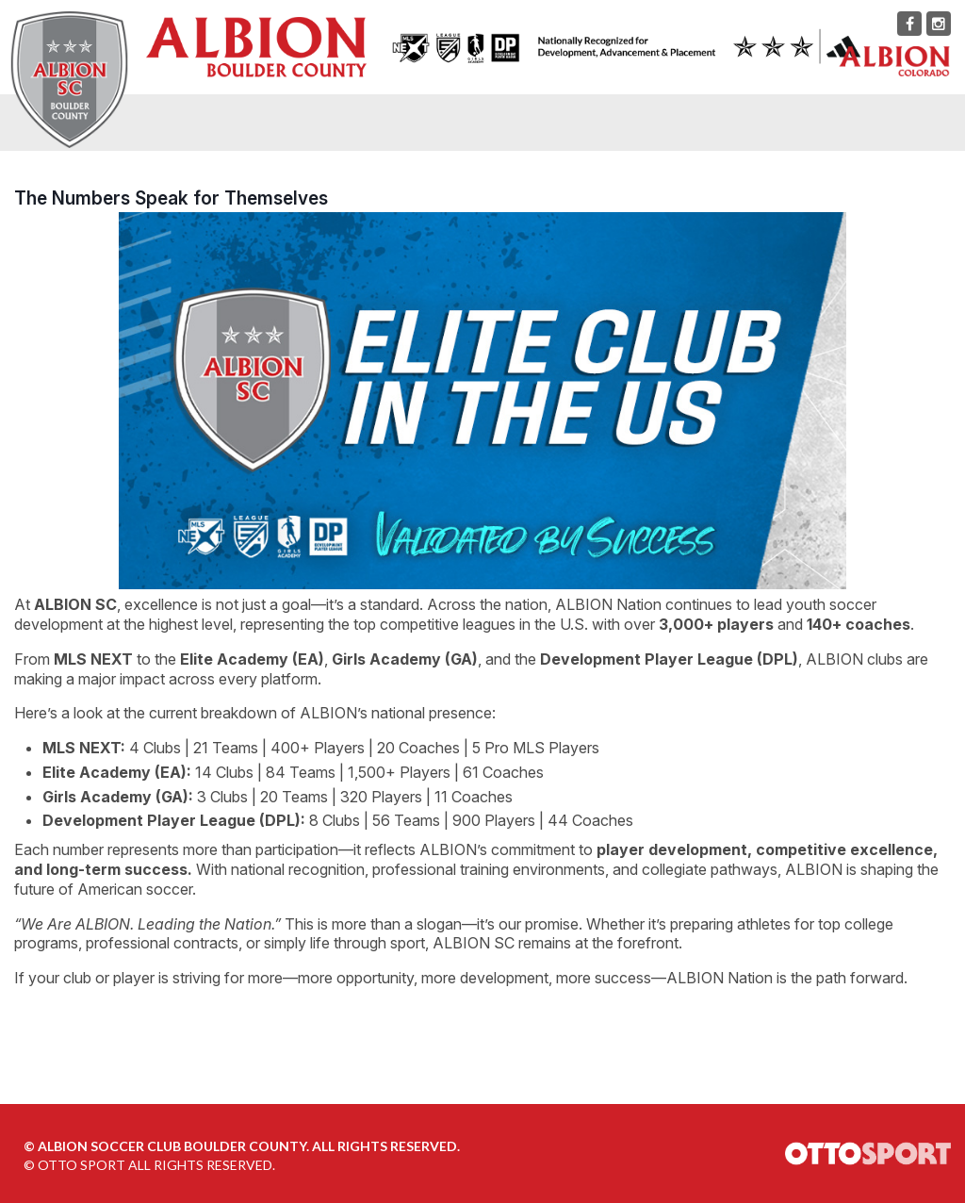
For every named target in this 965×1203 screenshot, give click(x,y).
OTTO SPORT (81, 1165)
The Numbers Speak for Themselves (171, 198)
